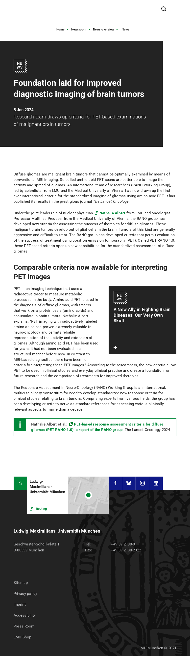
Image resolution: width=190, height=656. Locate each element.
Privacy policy (25, 593)
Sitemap (21, 582)
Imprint (20, 604)
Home (60, 29)
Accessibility (25, 615)
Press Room (24, 626)
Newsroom (78, 29)
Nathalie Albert (112, 213)
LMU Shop (22, 637)
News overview (103, 29)
